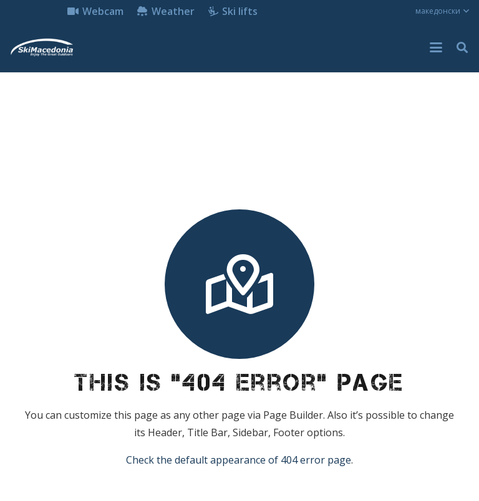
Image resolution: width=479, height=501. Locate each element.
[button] (442, 11)
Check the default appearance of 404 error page (238, 460)
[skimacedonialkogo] (41, 47)
